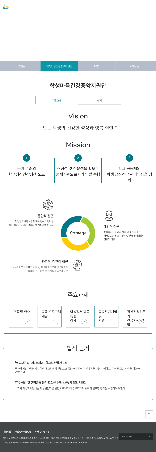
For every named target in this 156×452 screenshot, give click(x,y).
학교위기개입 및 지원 (108, 316)
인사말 (21, 66)
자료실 (74, 7)
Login (130, 7)
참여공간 (110, 7)
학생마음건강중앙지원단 (59, 66)
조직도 (96, 66)
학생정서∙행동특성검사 (79, 316)
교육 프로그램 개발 (51, 314)
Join (138, 7)
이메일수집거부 (42, 431)
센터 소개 (45, 7)
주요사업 (60, 7)
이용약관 (7, 431)
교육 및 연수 (21, 312)
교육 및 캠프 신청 (91, 7)
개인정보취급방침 (23, 431)
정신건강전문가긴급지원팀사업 (136, 318)
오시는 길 (134, 66)
